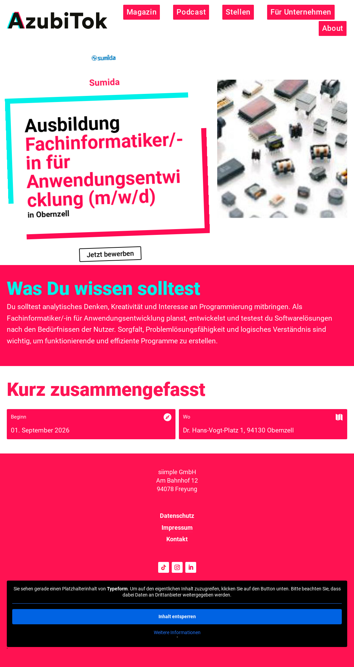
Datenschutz (177, 515)
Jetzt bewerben (110, 254)
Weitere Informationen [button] (177, 632)
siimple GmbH (177, 472)
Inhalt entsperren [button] (177, 616)
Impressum (177, 527)
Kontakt (177, 539)
